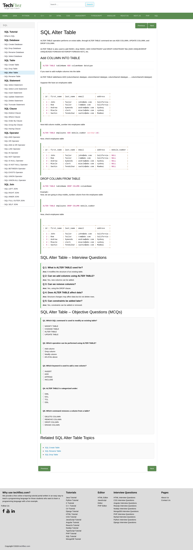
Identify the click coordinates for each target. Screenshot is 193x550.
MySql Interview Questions (125, 517)
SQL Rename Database (14, 52)
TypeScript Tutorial (73, 531)
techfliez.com (24, 546)
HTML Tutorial (72, 514)
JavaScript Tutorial (73, 520)
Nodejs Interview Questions (125, 509)
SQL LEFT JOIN (11, 189)
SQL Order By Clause (13, 121)
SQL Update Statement (14, 97)
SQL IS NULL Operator (13, 161)
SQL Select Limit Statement (15, 89)
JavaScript (80, 16)
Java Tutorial (71, 497)
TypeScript (96, 16)
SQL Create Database (13, 44)
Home (5, 16)
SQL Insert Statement (13, 93)
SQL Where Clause (12, 117)
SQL (156, 16)
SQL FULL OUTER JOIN (14, 200)
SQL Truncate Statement (14, 105)
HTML (59, 16)
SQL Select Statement (13, 85)
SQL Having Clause (12, 129)
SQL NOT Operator (12, 157)
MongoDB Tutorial (73, 539)
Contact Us (165, 500)
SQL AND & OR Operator (14, 145)
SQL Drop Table (10, 69)
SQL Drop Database (12, 48)
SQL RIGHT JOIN (11, 193)
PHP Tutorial (71, 533)
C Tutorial (70, 503)
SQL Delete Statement (13, 101)
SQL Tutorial (71, 536)
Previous (141, 25)
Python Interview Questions (125, 520)
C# (50, 16)
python (25, 16)
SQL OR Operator (11, 141)
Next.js (137, 16)
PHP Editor (102, 506)
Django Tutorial (72, 511)
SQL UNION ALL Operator (15, 180)
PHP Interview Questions (124, 514)
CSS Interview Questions (124, 500)
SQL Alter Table (11, 73)
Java (15, 16)
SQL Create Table (11, 65)
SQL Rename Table (12, 76)
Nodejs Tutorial (72, 528)
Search (90, 4)
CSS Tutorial (71, 517)
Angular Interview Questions (125, 503)
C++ (42, 16)
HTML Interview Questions (124, 497)
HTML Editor (103, 497)
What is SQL (9, 36)
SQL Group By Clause (13, 125)
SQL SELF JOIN (11, 204)
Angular (111, 16)
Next (152, 25)
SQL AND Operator (12, 137)
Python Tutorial (72, 500)
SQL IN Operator (11, 153)
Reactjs (125, 16)
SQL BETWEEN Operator (14, 168)
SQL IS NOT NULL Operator (16, 165)
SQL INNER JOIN (11, 197)
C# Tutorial (70, 509)
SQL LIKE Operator (12, 149)
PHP (147, 16)
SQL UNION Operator (13, 176)
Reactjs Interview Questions (125, 506)
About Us (165, 497)
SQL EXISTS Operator (13, 172)
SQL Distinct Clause (12, 113)
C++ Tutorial (71, 506)
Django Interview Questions (125, 522)
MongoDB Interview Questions (126, 511)
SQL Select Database (13, 56)
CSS (68, 16)
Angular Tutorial (72, 522)
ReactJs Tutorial (72, 525)
